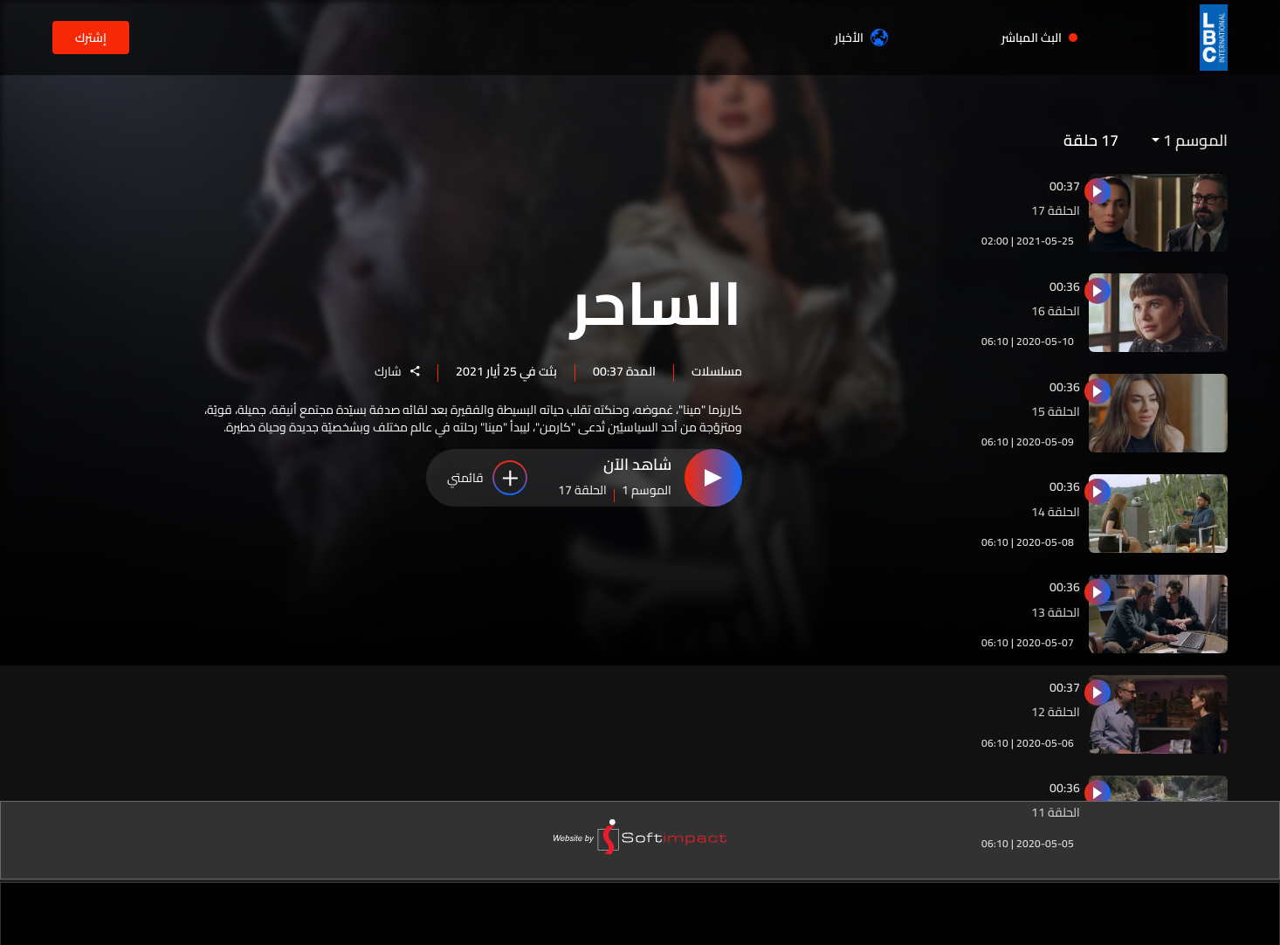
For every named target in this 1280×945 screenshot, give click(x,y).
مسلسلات (717, 371)
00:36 (1064, 286)
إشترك (91, 37)
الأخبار (861, 37)
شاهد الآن (637, 466)
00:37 (1064, 186)
